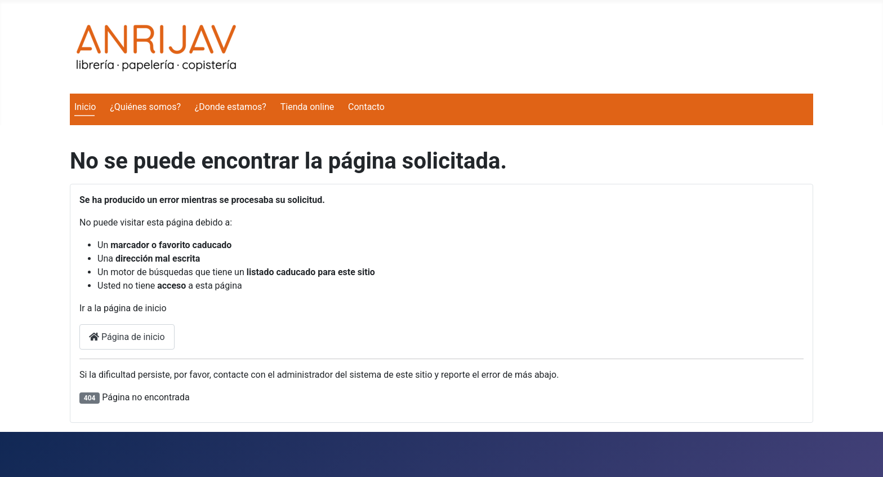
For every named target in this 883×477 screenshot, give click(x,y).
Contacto (366, 106)
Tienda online (307, 106)
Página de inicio (127, 337)
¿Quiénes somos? (145, 106)
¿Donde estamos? (230, 106)
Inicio (85, 106)
